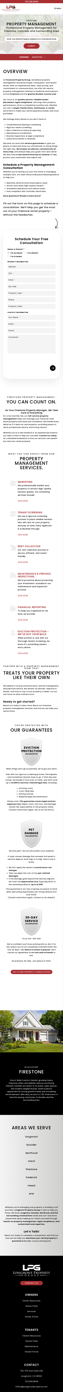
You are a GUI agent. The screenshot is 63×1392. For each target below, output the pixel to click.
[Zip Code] (31, 286)
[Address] (31, 266)
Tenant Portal (31, 1351)
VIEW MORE (23, 501)
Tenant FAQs (31, 1341)
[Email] (31, 323)
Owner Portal (31, 1316)
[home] (11, 8)
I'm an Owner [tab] (16, 253)
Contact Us (31, 1283)
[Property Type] (31, 293)
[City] (31, 273)
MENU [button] (57, 8)
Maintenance (31, 1346)
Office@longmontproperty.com (31, 1386)
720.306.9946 (31, 1)
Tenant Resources (31, 1335)
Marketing (37, 57)
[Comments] (31, 344)
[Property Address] (31, 39)
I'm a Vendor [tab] (16, 256)
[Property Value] (31, 306)
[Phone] (31, 330)
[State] (31, 280)
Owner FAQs (31, 1306)
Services (31, 1311)
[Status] (31, 299)
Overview (24, 57)
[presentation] (39, 359)
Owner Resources (31, 1300)
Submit (31, 46)
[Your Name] (31, 317)
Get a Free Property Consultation (31, 972)
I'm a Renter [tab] (32, 253)
